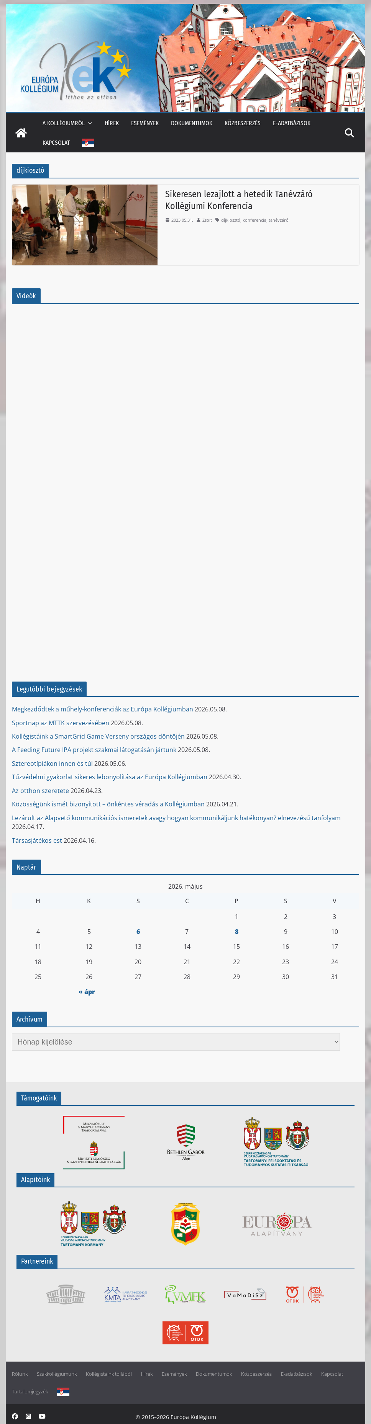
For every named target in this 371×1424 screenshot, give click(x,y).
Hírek (112, 123)
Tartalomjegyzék (30, 1391)
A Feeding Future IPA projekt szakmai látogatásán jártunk (94, 750)
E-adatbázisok (291, 123)
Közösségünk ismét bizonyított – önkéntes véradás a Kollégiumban (108, 804)
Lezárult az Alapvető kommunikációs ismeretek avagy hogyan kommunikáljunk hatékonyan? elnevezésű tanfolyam (176, 818)
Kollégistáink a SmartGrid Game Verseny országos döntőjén (98, 736)
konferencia (254, 220)
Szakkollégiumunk (57, 1374)
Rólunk (20, 1374)
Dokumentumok (191, 123)
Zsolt (207, 220)
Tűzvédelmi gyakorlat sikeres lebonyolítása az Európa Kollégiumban (109, 777)
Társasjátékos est (37, 840)
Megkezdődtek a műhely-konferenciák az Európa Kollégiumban (102, 709)
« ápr (87, 991)
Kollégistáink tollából (109, 1374)
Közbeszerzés (243, 123)
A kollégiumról (64, 123)
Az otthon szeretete (40, 790)
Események (145, 123)
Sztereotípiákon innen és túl (52, 763)
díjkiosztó (230, 220)
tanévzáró (279, 220)
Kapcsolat (56, 142)
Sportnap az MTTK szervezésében (60, 723)
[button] (88, 123)
